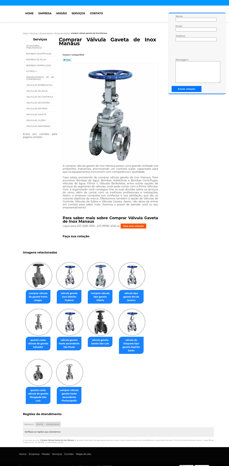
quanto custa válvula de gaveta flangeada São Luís (39, 390)
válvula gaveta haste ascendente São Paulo (71, 344)
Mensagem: (179, 70)
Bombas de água (36, 59)
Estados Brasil (52, 421)
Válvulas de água (37, 91)
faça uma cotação (133, 226)
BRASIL (39, 421)
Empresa (45, 13)
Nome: (179, 18)
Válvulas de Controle (40, 96)
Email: (179, 28)
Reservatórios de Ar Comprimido (40, 78)
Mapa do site (83, 450)
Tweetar (67, 59)
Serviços (78, 13)
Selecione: (29, 421)
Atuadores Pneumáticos (34, 46)
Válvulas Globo (36, 120)
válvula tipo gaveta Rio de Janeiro (136, 295)
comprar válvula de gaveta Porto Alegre (39, 297)
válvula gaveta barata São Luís (103, 342)
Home (29, 13)
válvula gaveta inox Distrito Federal (71, 295)
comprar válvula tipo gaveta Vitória (103, 295)
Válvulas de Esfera (38, 102)
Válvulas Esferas (37, 108)
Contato (96, 13)
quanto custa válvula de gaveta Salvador (39, 344)
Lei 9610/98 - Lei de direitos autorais (49, 439)
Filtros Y (31, 71)
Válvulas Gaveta (36, 114)
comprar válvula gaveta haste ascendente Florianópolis (71, 392)
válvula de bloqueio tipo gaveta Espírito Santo (135, 344)
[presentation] (196, 50)
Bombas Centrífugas (39, 53)
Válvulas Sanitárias (38, 126)
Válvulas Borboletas (39, 85)
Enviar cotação (186, 89)
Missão (61, 13)
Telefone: (179, 38)
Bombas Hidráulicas (39, 65)
